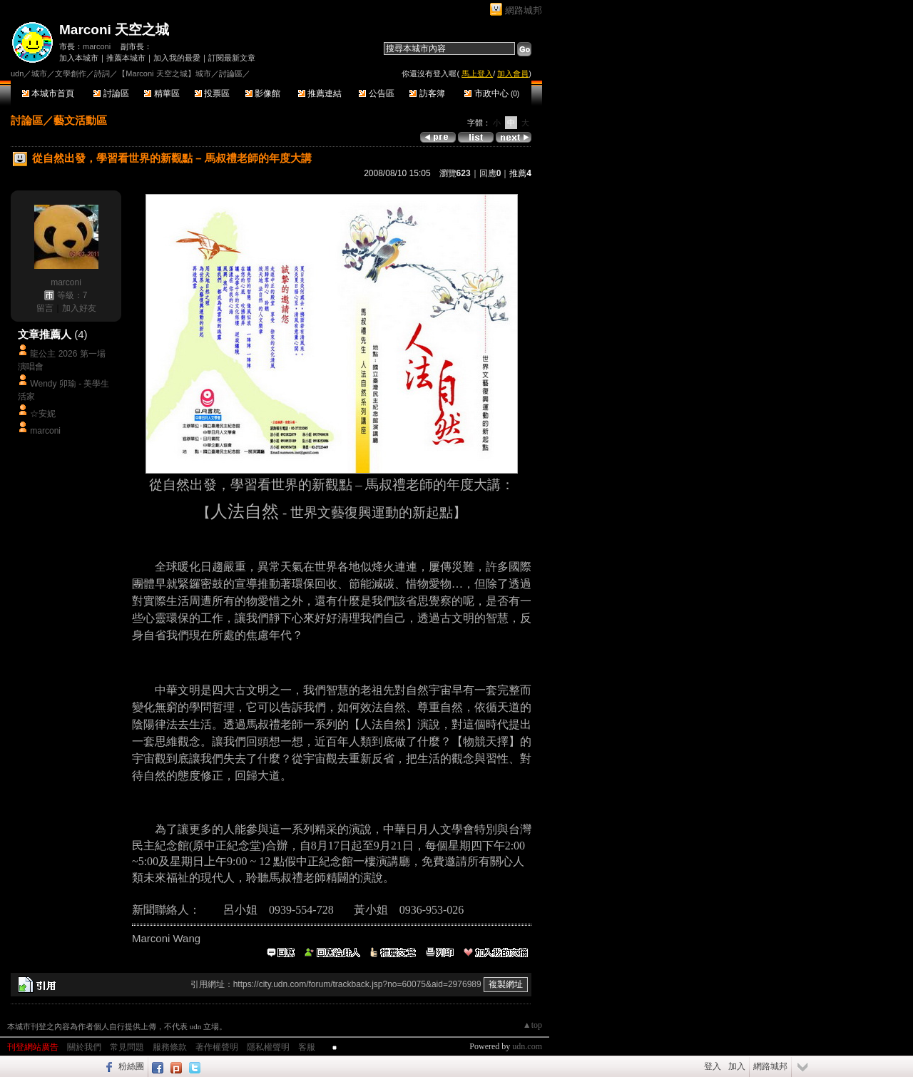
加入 (736, 1066)
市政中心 (491, 93)
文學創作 (70, 73)
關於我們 (84, 1047)
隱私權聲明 (268, 1047)
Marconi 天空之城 (114, 29)
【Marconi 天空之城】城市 (164, 73)
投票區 (212, 93)
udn (17, 73)
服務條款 (170, 1047)
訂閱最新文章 (231, 57)
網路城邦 (523, 10)
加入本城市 (78, 57)
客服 (306, 1047)
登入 (712, 1066)
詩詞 (102, 73)
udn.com (527, 1046)
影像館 (262, 93)
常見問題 (127, 1047)
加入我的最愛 (176, 57)
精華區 (161, 93)
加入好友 (79, 308)
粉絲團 (131, 1066)
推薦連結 (320, 93)
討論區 (110, 93)
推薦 (520, 173)
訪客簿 (426, 93)
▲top (532, 1025)
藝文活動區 (80, 120)
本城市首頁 (48, 93)
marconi (97, 46)
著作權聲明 (216, 1047)
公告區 (376, 93)
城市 (39, 73)
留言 (44, 308)
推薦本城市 (126, 57)
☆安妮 (43, 414)
